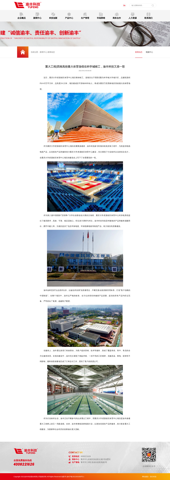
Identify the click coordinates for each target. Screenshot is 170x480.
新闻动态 (138, 52)
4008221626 (24, 464)
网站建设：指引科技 (149, 477)
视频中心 (149, 52)
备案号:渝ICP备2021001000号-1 (72, 477)
